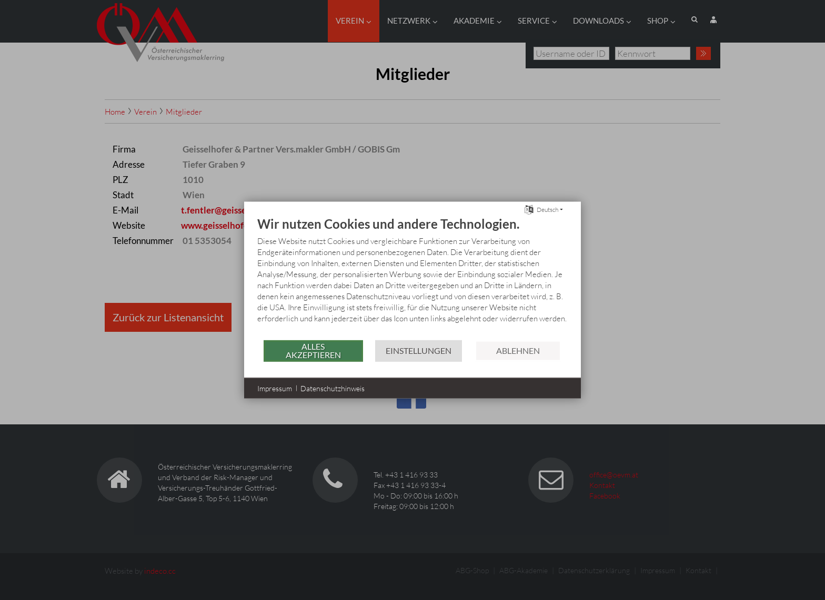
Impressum (274, 387)
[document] (412, 277)
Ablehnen (518, 350)
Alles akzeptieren (313, 350)
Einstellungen (418, 350)
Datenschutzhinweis (332, 387)
